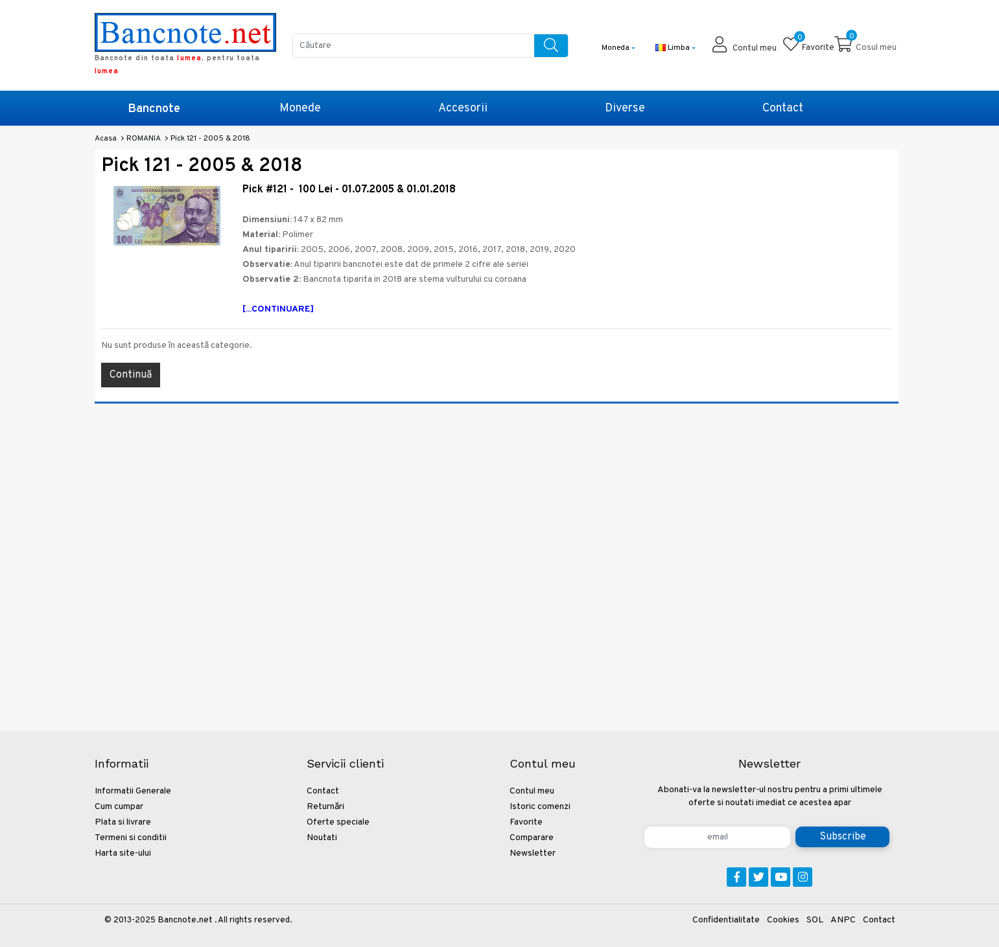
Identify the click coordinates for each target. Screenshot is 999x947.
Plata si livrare (123, 822)
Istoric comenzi (540, 806)
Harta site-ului (123, 853)
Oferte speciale (338, 822)
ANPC (843, 920)
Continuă (131, 375)
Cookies (783, 920)
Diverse (625, 108)
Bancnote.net (185, 920)
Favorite (526, 822)
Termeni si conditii (131, 837)
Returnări (325, 806)
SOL (814, 920)
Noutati (322, 837)
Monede (300, 108)
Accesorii (463, 108)
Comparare (532, 837)
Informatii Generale (133, 791)
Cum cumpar (119, 806)
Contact (782, 108)
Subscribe (842, 836)
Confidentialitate (726, 920)
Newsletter (533, 853)
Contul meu (532, 791)
